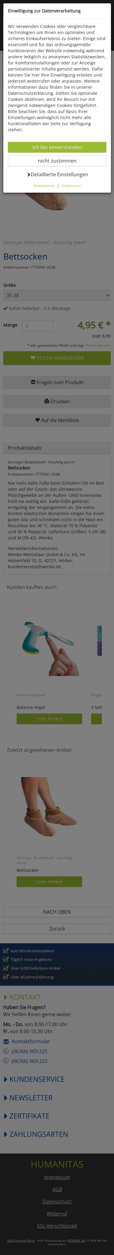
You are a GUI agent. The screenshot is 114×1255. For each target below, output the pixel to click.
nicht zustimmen (61, 160)
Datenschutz (44, 185)
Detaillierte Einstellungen (57, 174)
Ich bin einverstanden (57, 146)
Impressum (71, 185)
